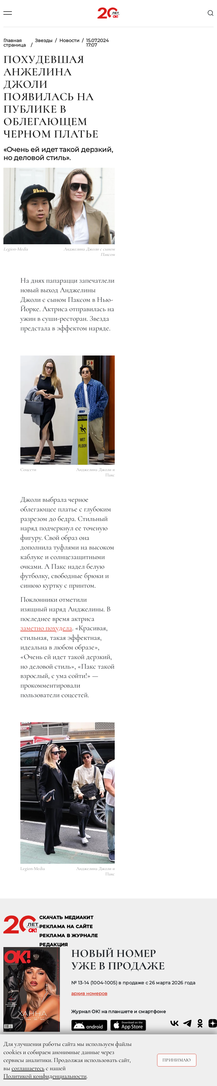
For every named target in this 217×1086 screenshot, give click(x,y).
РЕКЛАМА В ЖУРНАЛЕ (68, 935)
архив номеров (89, 993)
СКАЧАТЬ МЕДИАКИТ (66, 917)
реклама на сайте (66, 926)
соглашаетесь (28, 1068)
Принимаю (176, 1060)
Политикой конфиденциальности (44, 1076)
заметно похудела (46, 627)
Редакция (53, 944)
